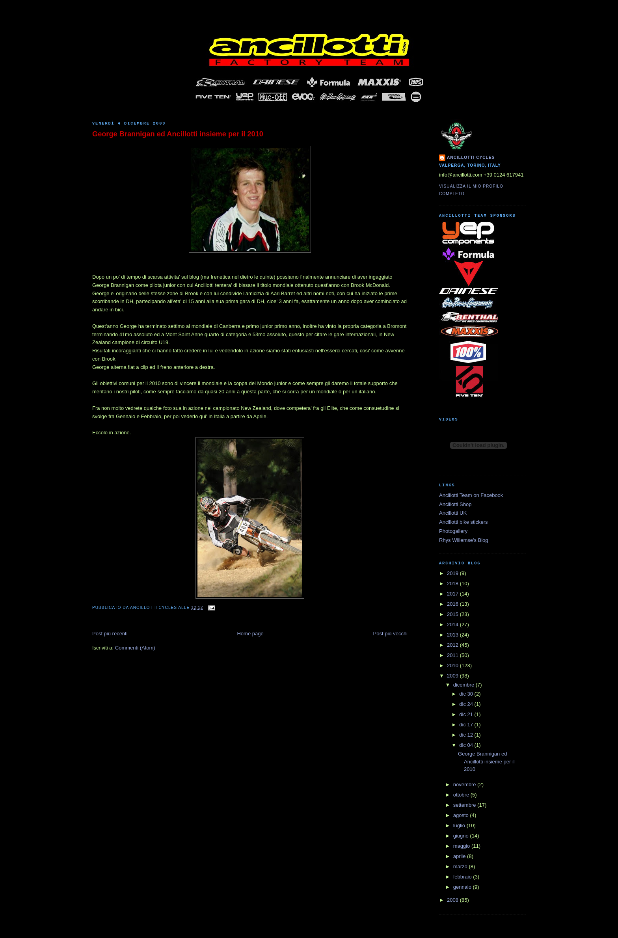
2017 (453, 594)
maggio (462, 846)
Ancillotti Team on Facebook (471, 495)
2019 (453, 573)
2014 (453, 624)
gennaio (463, 887)
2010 (453, 665)
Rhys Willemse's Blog (463, 540)
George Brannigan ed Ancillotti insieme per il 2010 (177, 134)
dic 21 (466, 714)
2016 (453, 604)
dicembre (464, 685)
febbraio (463, 877)
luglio (460, 825)
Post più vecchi (390, 633)
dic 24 (466, 704)
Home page (250, 633)
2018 (453, 583)
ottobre (462, 795)
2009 (453, 676)
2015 (453, 614)
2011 (453, 655)
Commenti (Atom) (135, 648)
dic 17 (466, 725)
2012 (453, 645)
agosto (461, 815)
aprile (460, 856)
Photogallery (453, 531)
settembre (465, 805)
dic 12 (466, 735)
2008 (453, 900)
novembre (465, 784)
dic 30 (466, 694)
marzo (461, 866)
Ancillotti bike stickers (463, 522)
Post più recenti (110, 633)
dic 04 (466, 745)
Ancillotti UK (453, 513)
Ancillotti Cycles (471, 157)
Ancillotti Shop (455, 504)
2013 (453, 635)
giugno (461, 836)
